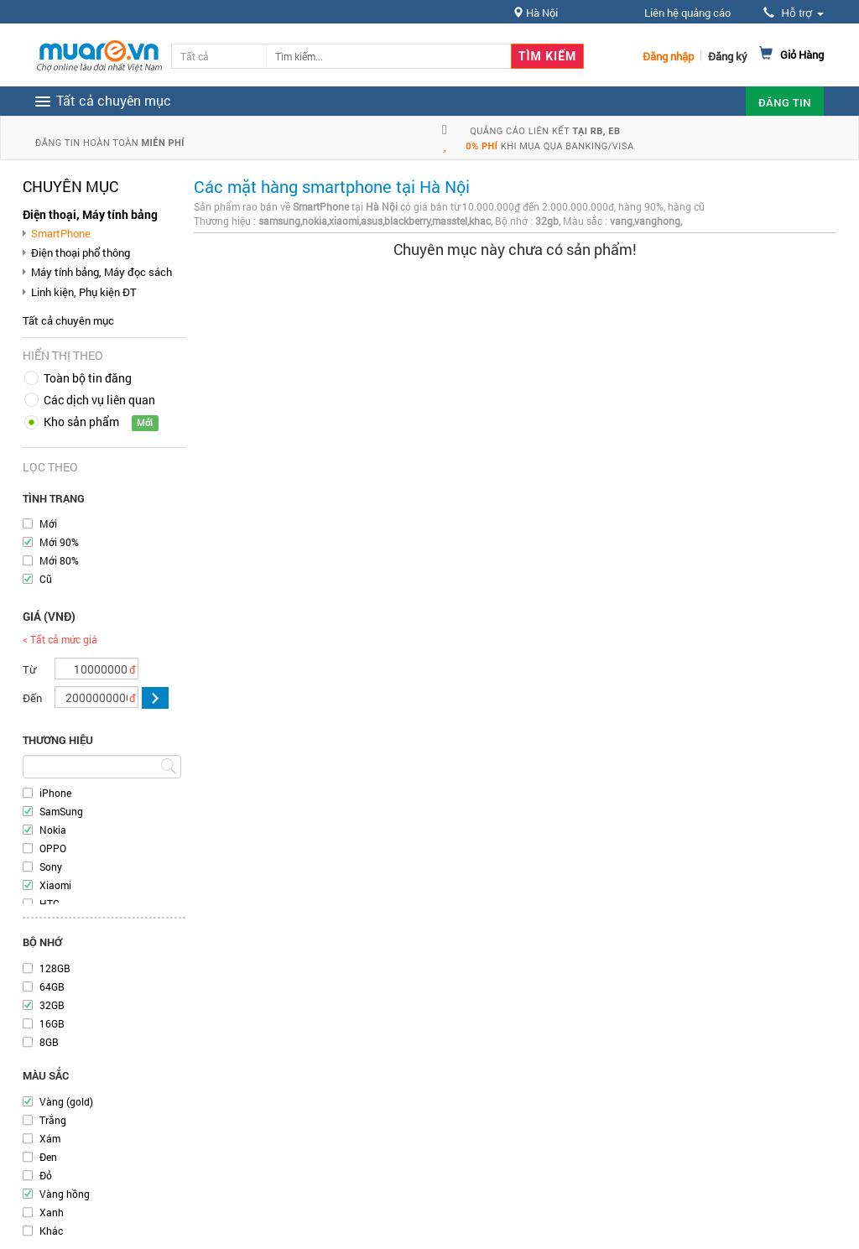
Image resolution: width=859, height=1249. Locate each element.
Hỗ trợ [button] (793, 13)
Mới (48, 523)
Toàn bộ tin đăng (88, 378)
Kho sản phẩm (81, 421)
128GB (54, 968)
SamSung (61, 811)
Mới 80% (59, 560)
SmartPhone (61, 233)
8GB (49, 1042)
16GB (52, 1023)
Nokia (52, 829)
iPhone (55, 792)
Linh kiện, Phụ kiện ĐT (84, 291)
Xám (49, 1138)
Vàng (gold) (66, 1101)
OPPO (52, 848)
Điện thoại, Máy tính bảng (90, 214)
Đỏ (45, 1175)
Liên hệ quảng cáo (687, 12)
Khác (51, 1230)
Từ (29, 669)
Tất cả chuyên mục (68, 320)
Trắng (52, 1120)
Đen (48, 1156)
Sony (50, 866)
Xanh (51, 1212)
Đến (32, 697)
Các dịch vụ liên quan (99, 400)
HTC (49, 903)
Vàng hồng (64, 1193)
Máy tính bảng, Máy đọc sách (101, 271)
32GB (52, 1005)
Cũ (45, 578)
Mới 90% (59, 542)
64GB (52, 986)
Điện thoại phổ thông (80, 252)
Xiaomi (55, 885)
